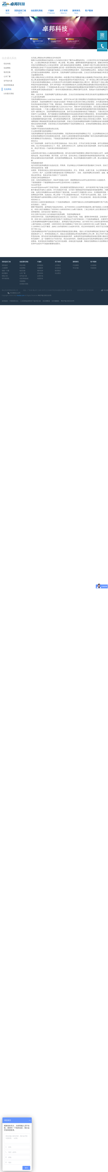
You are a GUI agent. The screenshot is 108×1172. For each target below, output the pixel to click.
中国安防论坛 (14, 301)
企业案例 (93, 265)
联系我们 (58, 271)
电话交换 (7, 72)
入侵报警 (5, 268)
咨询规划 (40, 265)
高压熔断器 (46, 301)
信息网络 (7, 68)
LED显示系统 (9, 94)
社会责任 (58, 273)
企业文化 (58, 268)
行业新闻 (76, 265)
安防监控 (5, 265)
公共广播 (7, 76)
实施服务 (40, 268)
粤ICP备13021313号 (44, 295)
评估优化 (40, 273)
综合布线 (7, 64)
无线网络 (7, 89)
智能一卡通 (5, 271)
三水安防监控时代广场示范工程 (30, 301)
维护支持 (40, 271)
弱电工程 (5, 276)
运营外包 (40, 276)
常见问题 (76, 268)
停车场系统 (5, 278)
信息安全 (40, 278)
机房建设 (5, 273)
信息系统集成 (9, 85)
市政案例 (93, 268)
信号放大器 (8, 81)
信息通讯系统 (9, 58)
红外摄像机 (55, 301)
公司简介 (58, 265)
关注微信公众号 (15, 293)
